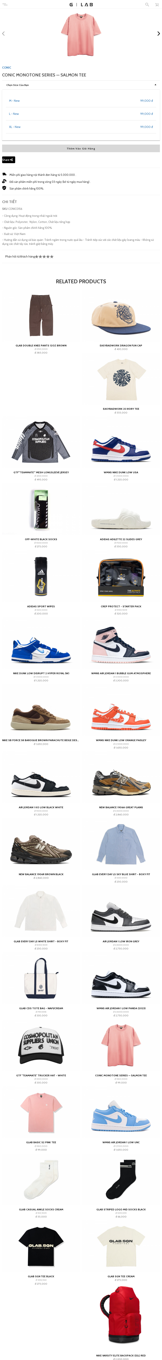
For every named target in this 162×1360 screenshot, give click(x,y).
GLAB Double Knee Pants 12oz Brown (41, 345)
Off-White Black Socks (41, 539)
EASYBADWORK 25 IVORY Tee (121, 408)
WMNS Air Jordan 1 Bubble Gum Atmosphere (121, 673)
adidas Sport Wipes (41, 606)
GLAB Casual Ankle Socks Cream (41, 1209)
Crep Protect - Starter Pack (121, 606)
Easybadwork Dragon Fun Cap (121, 345)
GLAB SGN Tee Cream (121, 1276)
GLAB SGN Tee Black (41, 1276)
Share (7, 160)
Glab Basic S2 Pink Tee (41, 1142)
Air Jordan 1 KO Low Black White (41, 807)
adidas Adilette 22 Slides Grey (121, 539)
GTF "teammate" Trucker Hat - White (41, 1075)
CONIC (6, 67)
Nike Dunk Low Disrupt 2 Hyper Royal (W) (41, 673)
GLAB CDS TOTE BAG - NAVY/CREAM (41, 1008)
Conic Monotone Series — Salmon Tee (121, 1075)
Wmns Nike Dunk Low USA (121, 472)
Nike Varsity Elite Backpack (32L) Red (121, 1355)
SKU (5, 208)
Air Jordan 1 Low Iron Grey (121, 941)
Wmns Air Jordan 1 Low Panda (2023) (121, 1008)
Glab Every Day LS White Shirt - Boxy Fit (41, 941)
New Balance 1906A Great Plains (121, 807)
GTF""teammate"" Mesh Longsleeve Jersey (41, 472)
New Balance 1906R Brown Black (41, 874)
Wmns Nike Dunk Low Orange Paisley (121, 740)
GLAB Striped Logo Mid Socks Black (121, 1209)
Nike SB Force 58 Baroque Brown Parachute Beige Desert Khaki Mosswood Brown (41, 740)
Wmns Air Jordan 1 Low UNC (121, 1142)
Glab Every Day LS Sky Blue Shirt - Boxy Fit (121, 874)
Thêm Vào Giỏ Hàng (81, 148)
